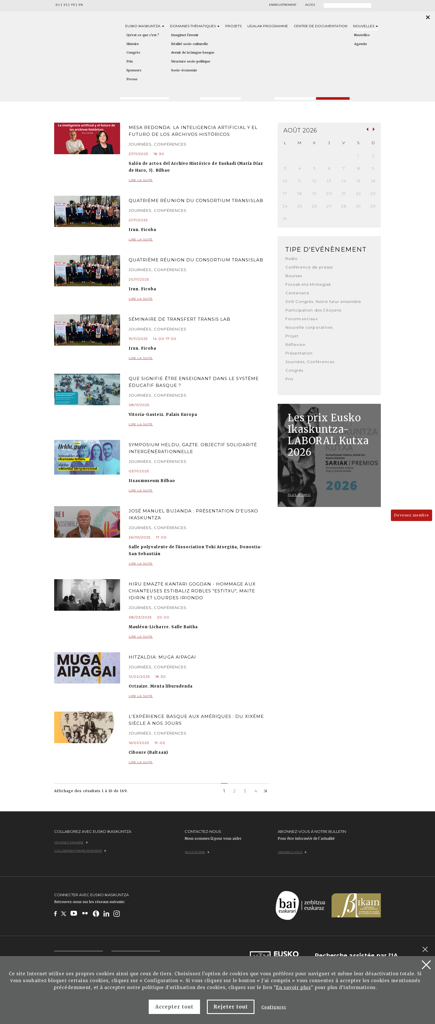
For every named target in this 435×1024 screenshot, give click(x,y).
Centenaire (297, 293)
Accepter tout (174, 1007)
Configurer (273, 1007)
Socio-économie (184, 70)
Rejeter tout (230, 1007)
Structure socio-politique (190, 61)
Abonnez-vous (292, 852)
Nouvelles (365, 26)
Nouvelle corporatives (309, 327)
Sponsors (133, 70)
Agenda (360, 44)
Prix (129, 61)
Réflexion (295, 344)
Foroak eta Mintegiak (308, 284)
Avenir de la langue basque (192, 52)
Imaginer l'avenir (185, 35)
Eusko (144, 26)
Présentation (299, 353)
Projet (292, 336)
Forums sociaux (301, 318)
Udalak (267, 26)
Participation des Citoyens (313, 310)
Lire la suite (199, 180)
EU (58, 4)
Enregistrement (282, 4)
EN (81, 4)
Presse (132, 79)
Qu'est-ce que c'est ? (142, 35)
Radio (291, 258)
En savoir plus (293, 987)
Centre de (320, 26)
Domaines (195, 26)
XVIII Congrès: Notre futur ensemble (323, 301)
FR (73, 4)
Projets (233, 26)
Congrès (133, 52)
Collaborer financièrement (80, 851)
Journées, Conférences (309, 361)
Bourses (293, 275)
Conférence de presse (309, 267)
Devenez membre (411, 515)
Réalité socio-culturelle (189, 44)
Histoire (132, 44)
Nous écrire (197, 852)
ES (65, 4)
